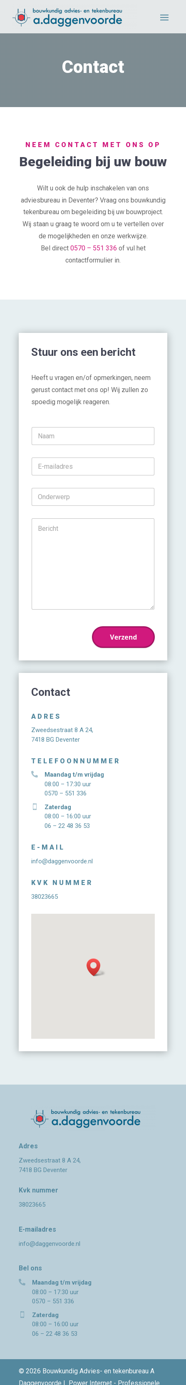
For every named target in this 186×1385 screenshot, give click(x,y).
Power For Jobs (132, 1372)
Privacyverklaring (78, 1372)
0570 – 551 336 (93, 248)
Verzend (123, 637)
